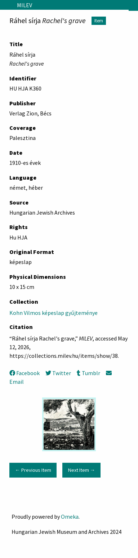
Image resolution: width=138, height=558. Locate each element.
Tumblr (88, 373)
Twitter (58, 373)
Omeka (70, 516)
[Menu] (5, 5)
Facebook (24, 373)
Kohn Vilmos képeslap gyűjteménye (53, 312)
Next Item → (81, 470)
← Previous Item (33, 470)
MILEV (24, 5)
